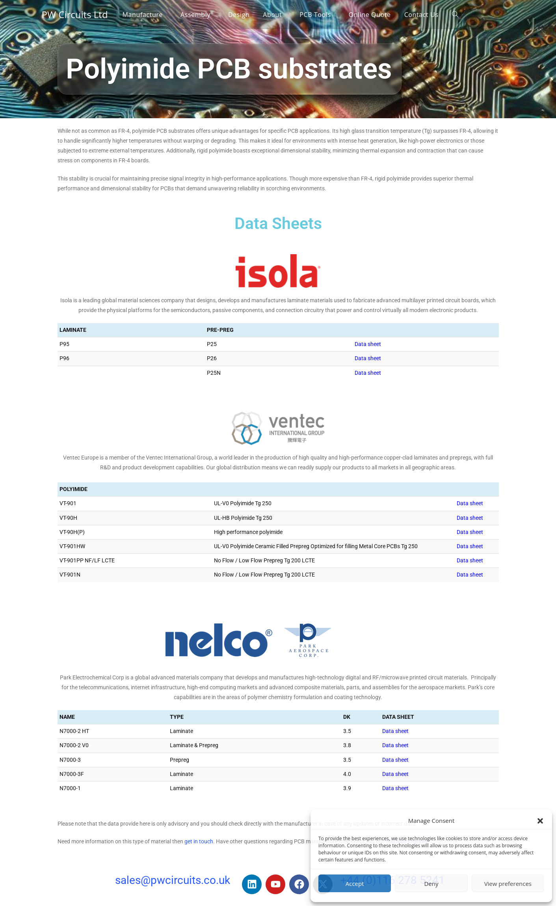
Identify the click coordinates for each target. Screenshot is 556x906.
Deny (431, 883)
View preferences (508, 883)
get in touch (198, 841)
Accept (355, 883)
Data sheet (368, 344)
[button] (540, 821)
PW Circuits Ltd (75, 14)
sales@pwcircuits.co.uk (172, 880)
